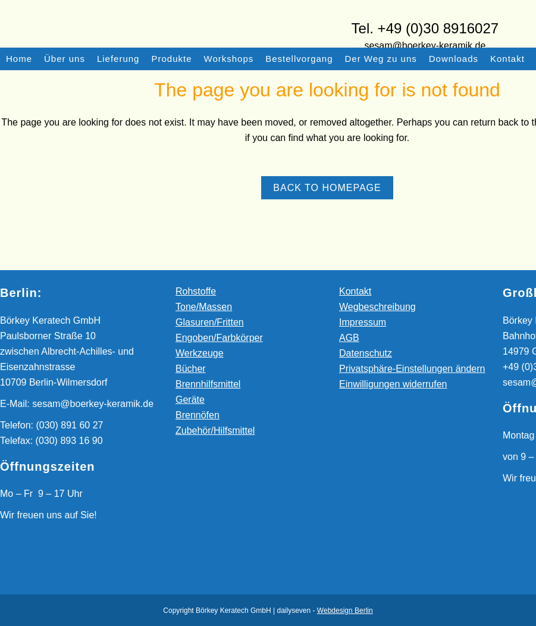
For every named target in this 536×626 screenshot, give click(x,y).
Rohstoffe (195, 291)
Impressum (362, 322)
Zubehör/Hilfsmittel (215, 430)
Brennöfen (197, 415)
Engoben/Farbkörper (219, 338)
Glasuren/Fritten (209, 322)
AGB (349, 338)
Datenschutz (365, 353)
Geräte (190, 400)
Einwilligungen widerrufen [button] (393, 384)
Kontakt (355, 291)
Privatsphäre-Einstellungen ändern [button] (412, 369)
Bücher (190, 369)
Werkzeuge (199, 353)
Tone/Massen (203, 307)
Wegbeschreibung (377, 307)
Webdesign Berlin (345, 610)
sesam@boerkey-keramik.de (424, 45)
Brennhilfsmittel (207, 384)
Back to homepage (327, 188)
